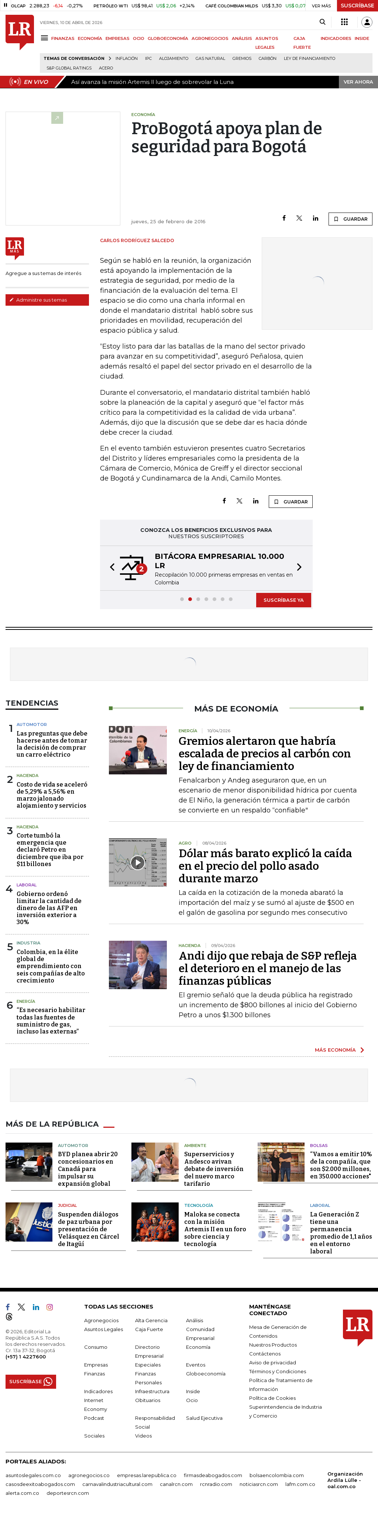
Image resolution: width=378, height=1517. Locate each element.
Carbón (267, 58)
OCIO (138, 38)
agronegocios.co (89, 1475)
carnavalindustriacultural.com (117, 1484)
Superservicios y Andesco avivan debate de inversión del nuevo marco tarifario (214, 1169)
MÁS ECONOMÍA (335, 1050)
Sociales (94, 1436)
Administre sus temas (38, 300)
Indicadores (98, 1391)
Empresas (96, 1365)
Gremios (242, 58)
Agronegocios (101, 1320)
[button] (110, 568)
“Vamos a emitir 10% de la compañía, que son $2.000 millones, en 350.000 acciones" (341, 1165)
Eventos (195, 1365)
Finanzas (94, 1374)
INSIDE (362, 38)
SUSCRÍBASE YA (284, 600)
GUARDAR (350, 219)
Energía (26, 1001)
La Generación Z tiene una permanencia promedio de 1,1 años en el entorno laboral (341, 1233)
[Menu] (45, 38)
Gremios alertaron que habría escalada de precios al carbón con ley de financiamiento (265, 753)
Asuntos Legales (103, 1329)
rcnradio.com (216, 1484)
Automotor (32, 724)
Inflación (127, 58)
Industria (28, 943)
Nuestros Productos (273, 1345)
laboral (27, 885)
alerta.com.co (22, 1493)
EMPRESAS (118, 38)
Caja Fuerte (149, 1329)
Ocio (192, 1400)
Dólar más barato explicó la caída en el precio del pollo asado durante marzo (265, 866)
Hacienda (27, 775)
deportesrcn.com (68, 1493)
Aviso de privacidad (272, 1362)
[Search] (322, 22)
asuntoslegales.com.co (33, 1475)
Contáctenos (265, 1354)
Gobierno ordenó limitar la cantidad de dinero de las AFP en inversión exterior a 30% (49, 908)
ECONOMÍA (90, 38)
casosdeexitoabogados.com (40, 1484)
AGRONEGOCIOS (210, 38)
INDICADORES (336, 38)
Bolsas (319, 1145)
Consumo (95, 1347)
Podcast (94, 1418)
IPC (148, 58)
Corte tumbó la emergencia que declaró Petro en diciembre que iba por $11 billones (50, 850)
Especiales (148, 1365)
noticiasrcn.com (259, 1484)
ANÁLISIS (242, 38)
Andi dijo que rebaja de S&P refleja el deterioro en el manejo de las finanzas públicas (268, 968)
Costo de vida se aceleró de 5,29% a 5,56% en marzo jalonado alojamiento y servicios (52, 795)
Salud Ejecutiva (204, 1418)
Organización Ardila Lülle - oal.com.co (345, 1480)
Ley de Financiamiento (309, 58)
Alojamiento (173, 58)
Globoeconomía (206, 1374)
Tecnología (198, 1205)
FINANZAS (63, 38)
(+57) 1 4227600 (26, 1357)
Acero (106, 68)
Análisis (194, 1320)
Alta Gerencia (151, 1320)
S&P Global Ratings (69, 68)
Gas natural (210, 58)
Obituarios (147, 1400)
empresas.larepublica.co (146, 1475)
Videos (143, 1436)
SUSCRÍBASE (357, 5)
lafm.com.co (300, 1484)
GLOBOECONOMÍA (168, 38)
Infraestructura (152, 1391)
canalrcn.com (176, 1484)
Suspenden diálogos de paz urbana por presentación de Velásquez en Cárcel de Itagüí (88, 1229)
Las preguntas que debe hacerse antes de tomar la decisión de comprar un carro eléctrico (52, 744)
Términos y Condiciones (277, 1371)
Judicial (67, 1205)
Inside (193, 1391)
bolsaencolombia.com (277, 1475)
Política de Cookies (272, 1398)
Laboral (320, 1205)
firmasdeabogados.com (213, 1475)
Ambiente (195, 1145)
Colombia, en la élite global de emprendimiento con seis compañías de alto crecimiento (51, 966)
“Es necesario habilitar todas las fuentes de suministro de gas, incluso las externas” (51, 1021)
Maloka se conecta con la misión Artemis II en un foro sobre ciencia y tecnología (215, 1229)
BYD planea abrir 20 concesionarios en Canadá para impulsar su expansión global (88, 1169)
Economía (198, 1347)
